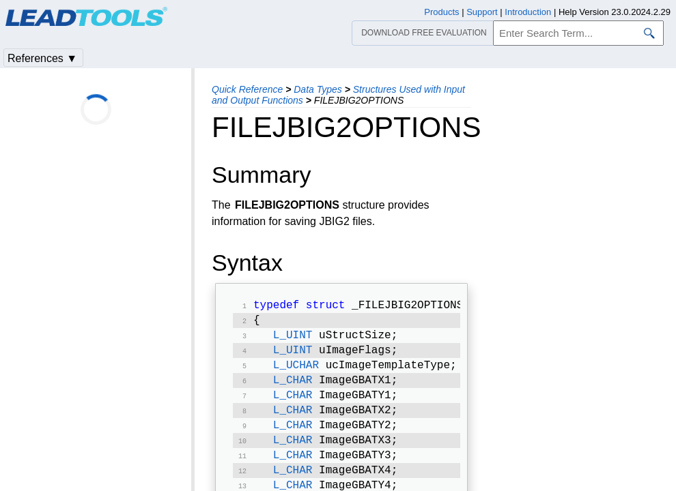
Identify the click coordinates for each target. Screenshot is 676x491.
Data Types (318, 89)
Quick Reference (247, 89)
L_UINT (293, 339)
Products (441, 12)
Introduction (528, 12)
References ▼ (42, 58)
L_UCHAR (296, 372)
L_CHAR (293, 388)
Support (482, 12)
